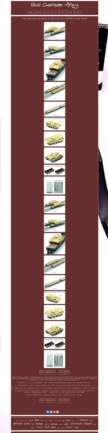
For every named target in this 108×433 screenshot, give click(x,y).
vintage (91, 420)
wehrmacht (76, 423)
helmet (39, 423)
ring (59, 420)
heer (37, 420)
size (33, 424)
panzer (46, 420)
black (61, 424)
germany (54, 424)
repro (68, 420)
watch (77, 420)
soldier (51, 420)
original (88, 423)
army (27, 423)
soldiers (46, 424)
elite (95, 424)
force (26, 420)
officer (66, 424)
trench (62, 428)
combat (33, 428)
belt (41, 420)
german (17, 423)
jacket (31, 420)
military (84, 419)
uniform (21, 420)
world (17, 420)
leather (69, 427)
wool (56, 420)
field (39, 427)
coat (58, 428)
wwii (47, 427)
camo (77, 428)
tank (63, 420)
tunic (73, 420)
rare (53, 427)
